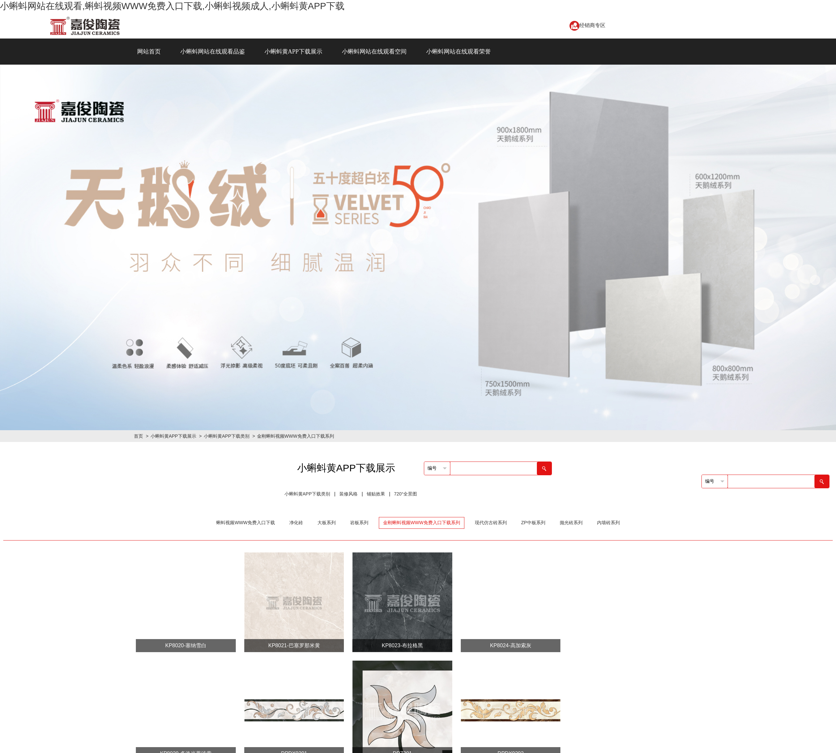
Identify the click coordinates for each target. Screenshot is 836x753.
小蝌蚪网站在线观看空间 (374, 51)
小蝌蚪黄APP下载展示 (293, 51)
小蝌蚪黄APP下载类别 (226, 436)
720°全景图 (405, 493)
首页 (138, 436)
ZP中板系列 (533, 522)
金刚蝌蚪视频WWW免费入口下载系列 (295, 436)
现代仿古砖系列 (491, 522)
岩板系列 (359, 522)
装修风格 (348, 493)
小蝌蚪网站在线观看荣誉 (458, 51)
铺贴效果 (376, 493)
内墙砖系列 (608, 522)
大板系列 (326, 522)
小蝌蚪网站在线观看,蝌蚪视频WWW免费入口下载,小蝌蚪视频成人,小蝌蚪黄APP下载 (172, 6)
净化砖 (296, 522)
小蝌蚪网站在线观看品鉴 (212, 51)
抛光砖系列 (571, 522)
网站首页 (149, 51)
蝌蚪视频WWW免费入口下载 (245, 522)
